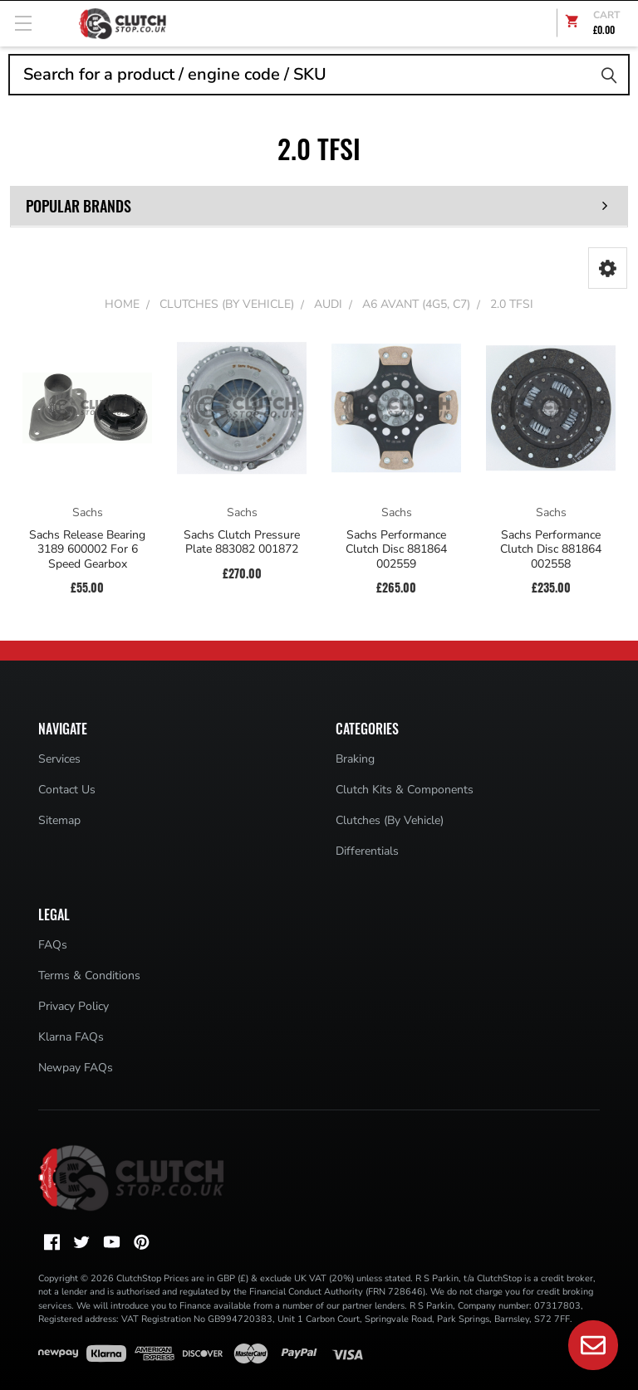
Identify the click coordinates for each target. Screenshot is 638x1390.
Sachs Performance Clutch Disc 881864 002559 (396, 550)
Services (59, 759)
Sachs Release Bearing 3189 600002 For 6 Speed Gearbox (87, 550)
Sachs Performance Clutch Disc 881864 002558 (550, 550)
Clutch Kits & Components (405, 789)
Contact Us (67, 789)
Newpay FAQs (75, 1067)
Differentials (367, 851)
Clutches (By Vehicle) (390, 820)
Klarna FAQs (71, 1037)
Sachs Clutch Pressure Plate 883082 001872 (242, 542)
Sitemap (59, 820)
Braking (355, 759)
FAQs (52, 945)
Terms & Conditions (89, 975)
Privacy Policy (73, 1006)
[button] (607, 268)
